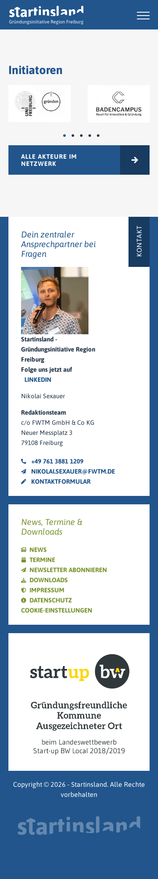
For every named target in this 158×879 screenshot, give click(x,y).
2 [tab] (77, 135)
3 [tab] (85, 135)
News (38, 549)
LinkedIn (37, 379)
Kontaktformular (56, 481)
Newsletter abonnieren (68, 569)
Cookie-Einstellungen (56, 610)
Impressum (46, 590)
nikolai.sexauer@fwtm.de (68, 471)
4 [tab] (94, 135)
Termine (42, 559)
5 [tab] (102, 135)
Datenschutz (50, 600)
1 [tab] (68, 135)
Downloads (48, 579)
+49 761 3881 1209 (52, 461)
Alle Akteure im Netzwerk (49, 160)
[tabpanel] (39, 103)
